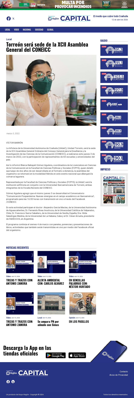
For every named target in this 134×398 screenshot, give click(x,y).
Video (16, 29)
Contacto (124, 371)
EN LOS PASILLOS (79, 321)
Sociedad (39, 29)
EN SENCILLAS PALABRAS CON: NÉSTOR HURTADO (79, 283)
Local (7, 29)
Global (50, 29)
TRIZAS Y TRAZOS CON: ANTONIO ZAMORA (19, 282)
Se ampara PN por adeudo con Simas (48, 323)
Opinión (72, 318)
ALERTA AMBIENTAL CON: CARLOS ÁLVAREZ (51, 282)
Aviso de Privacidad (119, 375)
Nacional (27, 29)
